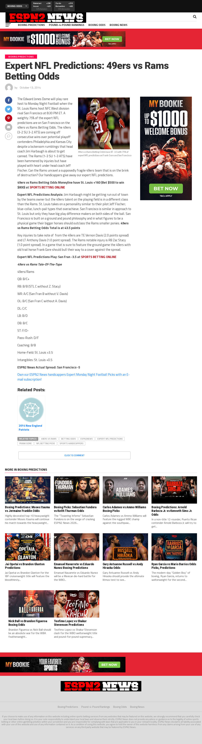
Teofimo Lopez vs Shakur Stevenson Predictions (70, 623)
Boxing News (118, 25)
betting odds (68, 438)
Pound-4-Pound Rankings (66, 25)
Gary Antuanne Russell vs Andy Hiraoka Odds (123, 566)
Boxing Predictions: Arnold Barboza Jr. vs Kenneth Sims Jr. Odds (172, 510)
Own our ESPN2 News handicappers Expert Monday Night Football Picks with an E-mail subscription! (73, 377)
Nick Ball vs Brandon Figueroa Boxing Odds (27, 623)
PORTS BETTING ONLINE (47, 187)
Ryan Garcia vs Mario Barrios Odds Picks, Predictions (174, 566)
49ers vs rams (49, 438)
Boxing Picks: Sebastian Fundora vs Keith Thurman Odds (75, 509)
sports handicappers (71, 443)
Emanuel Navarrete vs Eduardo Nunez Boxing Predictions (74, 566)
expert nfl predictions (110, 438)
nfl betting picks (45, 443)
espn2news (86, 438)
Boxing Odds (96, 25)
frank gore (25, 443)
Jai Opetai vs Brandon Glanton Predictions (24, 566)
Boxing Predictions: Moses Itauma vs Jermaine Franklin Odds (27, 509)
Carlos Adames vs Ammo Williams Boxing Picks (124, 509)
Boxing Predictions (31, 25)
